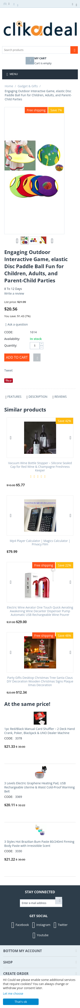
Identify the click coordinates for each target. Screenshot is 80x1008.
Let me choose (13, 993)
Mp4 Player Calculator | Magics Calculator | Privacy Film (40, 542)
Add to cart (17, 357)
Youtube (40, 935)
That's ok (21, 1002)
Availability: (12, 339)
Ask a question (16, 324)
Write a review (14, 293)
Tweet (8, 370)
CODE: (8, 332)
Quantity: (10, 345)
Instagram (40, 925)
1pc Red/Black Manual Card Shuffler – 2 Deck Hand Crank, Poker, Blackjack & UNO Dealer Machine (39, 731)
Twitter (60, 925)
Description (38, 397)
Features (14, 397)
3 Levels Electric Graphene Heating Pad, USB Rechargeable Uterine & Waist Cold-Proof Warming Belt (39, 787)
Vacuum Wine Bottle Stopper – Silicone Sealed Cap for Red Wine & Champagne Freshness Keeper (40, 466)
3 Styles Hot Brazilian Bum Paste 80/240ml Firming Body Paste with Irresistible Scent (39, 844)
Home (9, 86)
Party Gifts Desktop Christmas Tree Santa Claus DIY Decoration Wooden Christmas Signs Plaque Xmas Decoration (40, 681)
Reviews (60, 397)
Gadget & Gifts (28, 86)
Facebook (19, 925)
